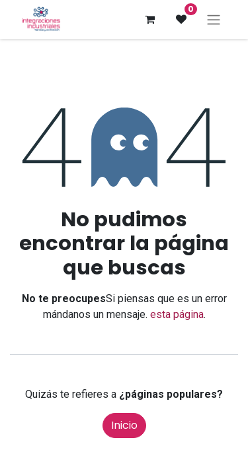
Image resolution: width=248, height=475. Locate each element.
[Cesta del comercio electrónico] (149, 19)
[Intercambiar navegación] (213, 19)
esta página (177, 314)
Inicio (124, 425)
